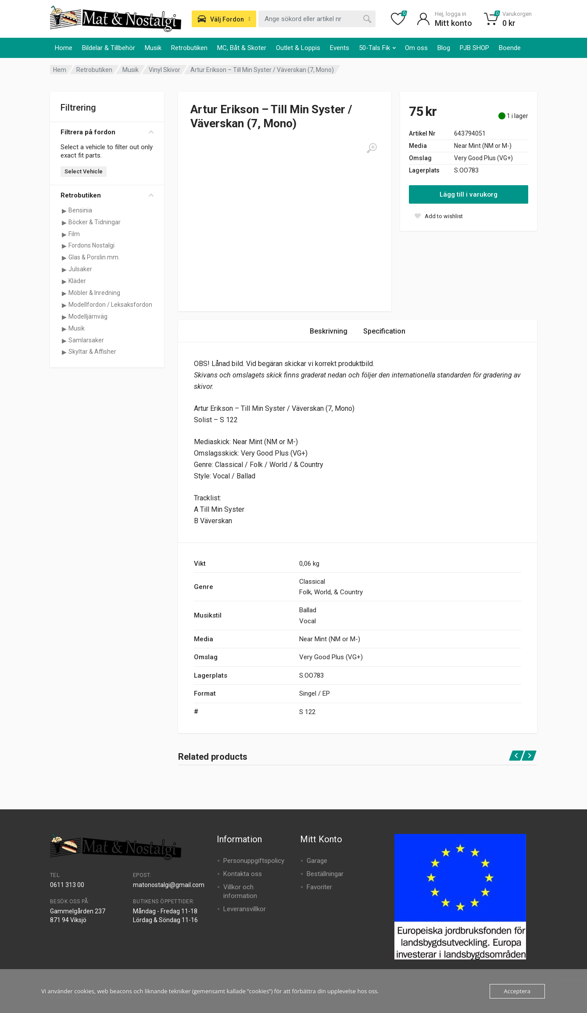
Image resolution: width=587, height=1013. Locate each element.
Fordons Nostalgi (91, 245)
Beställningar (325, 874)
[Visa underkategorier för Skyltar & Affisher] (64, 352)
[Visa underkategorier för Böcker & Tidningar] (64, 222)
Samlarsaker (86, 340)
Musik (153, 48)
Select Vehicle (83, 171)
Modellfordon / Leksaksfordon (110, 304)
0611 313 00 (67, 884)
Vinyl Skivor (164, 69)
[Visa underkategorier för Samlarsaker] (64, 340)
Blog (443, 48)
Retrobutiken (189, 48)
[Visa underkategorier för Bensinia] (64, 210)
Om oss (416, 48)
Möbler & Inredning (94, 292)
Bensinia (80, 210)
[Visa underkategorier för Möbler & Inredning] (64, 293)
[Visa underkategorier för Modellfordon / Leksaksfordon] (64, 305)
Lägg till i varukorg (469, 194)
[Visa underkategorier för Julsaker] (64, 269)
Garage (317, 861)
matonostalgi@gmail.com (168, 884)
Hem (59, 69)
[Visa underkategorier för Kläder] (64, 281)
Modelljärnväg (87, 316)
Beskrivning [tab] (328, 331)
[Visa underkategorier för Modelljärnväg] (64, 316)
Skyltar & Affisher (92, 351)
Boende (510, 48)
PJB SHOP (474, 48)
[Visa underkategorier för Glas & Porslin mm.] (64, 257)
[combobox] (317, 19)
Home (63, 48)
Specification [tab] (384, 331)
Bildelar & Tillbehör (108, 48)
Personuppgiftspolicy (253, 861)
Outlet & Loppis (298, 48)
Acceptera (517, 991)
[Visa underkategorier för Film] (64, 234)
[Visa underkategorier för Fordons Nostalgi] (64, 245)
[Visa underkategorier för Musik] (64, 328)
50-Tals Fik (377, 48)
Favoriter (319, 887)
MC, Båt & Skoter (241, 48)
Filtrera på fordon (107, 132)
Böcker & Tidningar (94, 222)
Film (74, 233)
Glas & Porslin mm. (94, 257)
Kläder (77, 280)
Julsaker (80, 269)
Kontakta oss (242, 874)
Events (339, 48)
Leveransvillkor (244, 909)
